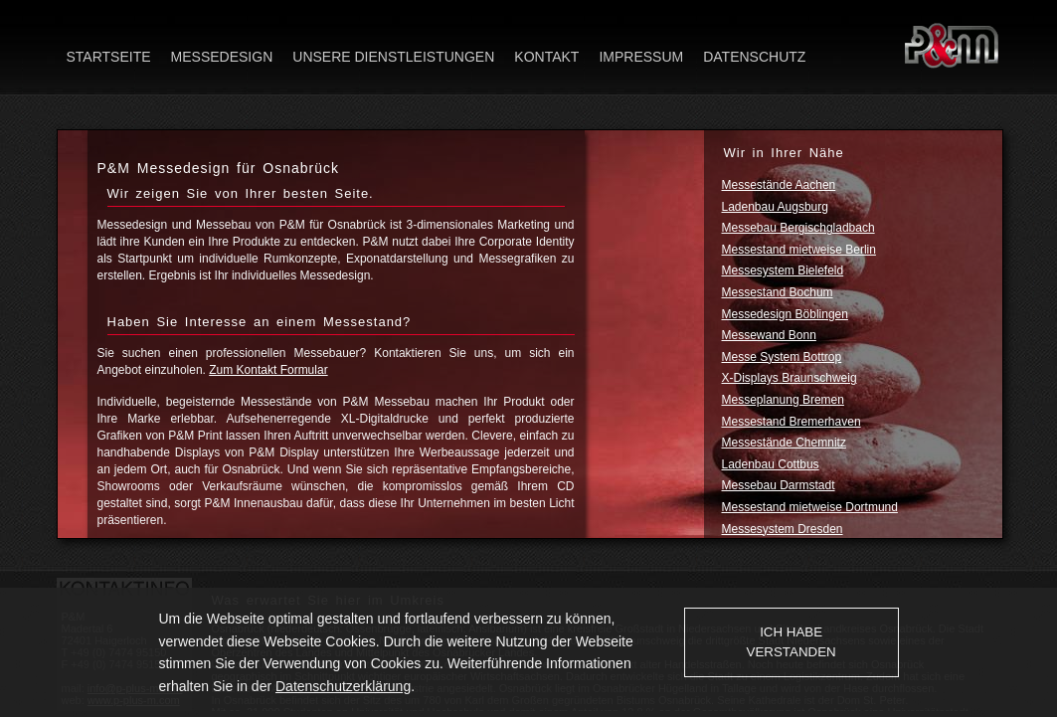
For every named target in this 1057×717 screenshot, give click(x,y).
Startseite (109, 57)
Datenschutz (754, 57)
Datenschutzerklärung (343, 686)
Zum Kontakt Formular (268, 370)
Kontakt (546, 57)
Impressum (641, 57)
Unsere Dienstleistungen (393, 57)
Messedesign (222, 57)
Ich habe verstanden (791, 642)
